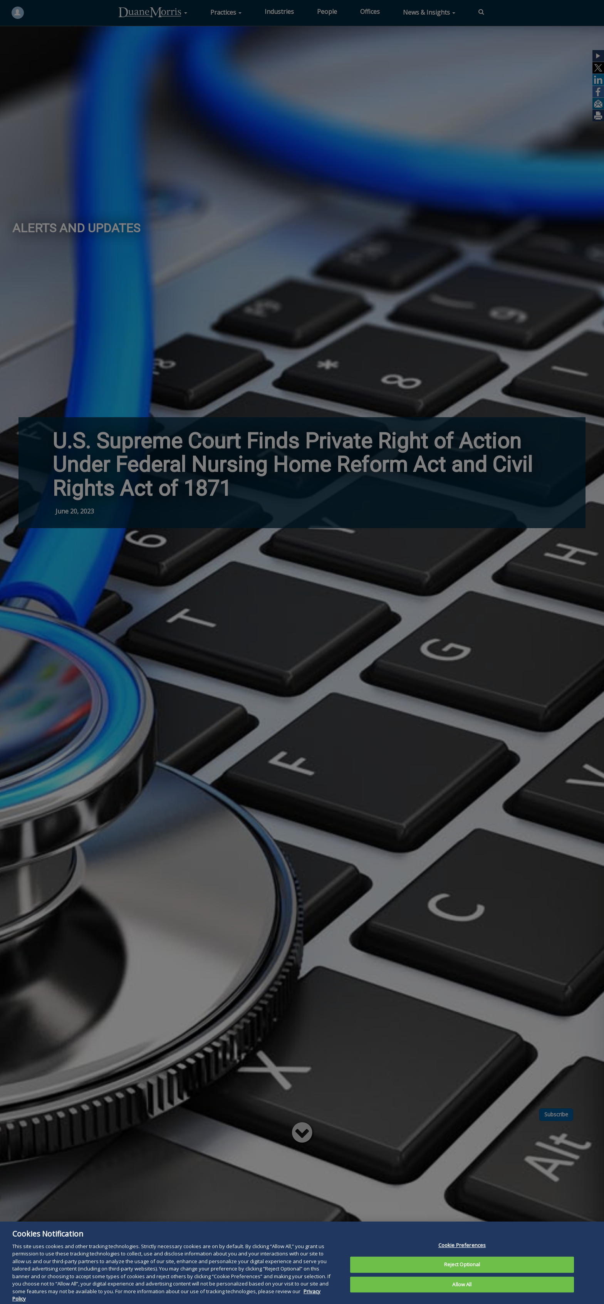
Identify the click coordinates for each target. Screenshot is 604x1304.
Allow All (461, 1292)
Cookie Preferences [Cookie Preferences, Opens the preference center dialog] (462, 1253)
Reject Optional (462, 1273)
